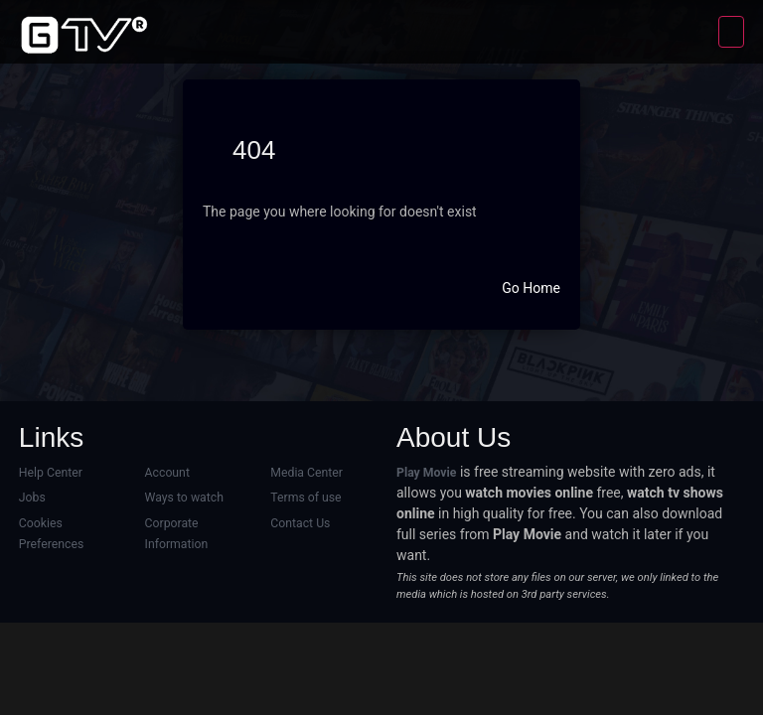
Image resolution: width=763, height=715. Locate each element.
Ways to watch (184, 497)
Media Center (306, 473)
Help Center (50, 473)
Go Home (531, 288)
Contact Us (300, 523)
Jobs (32, 497)
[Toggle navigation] (731, 32)
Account (167, 473)
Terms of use (305, 497)
